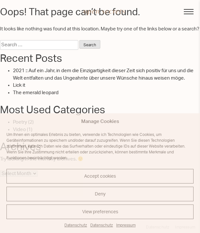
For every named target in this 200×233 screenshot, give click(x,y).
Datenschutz (75, 225)
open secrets (104, 11)
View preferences (100, 212)
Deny (100, 194)
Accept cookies (100, 176)
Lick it (19, 85)
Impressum (126, 225)
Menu (185, 11)
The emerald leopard (36, 92)
